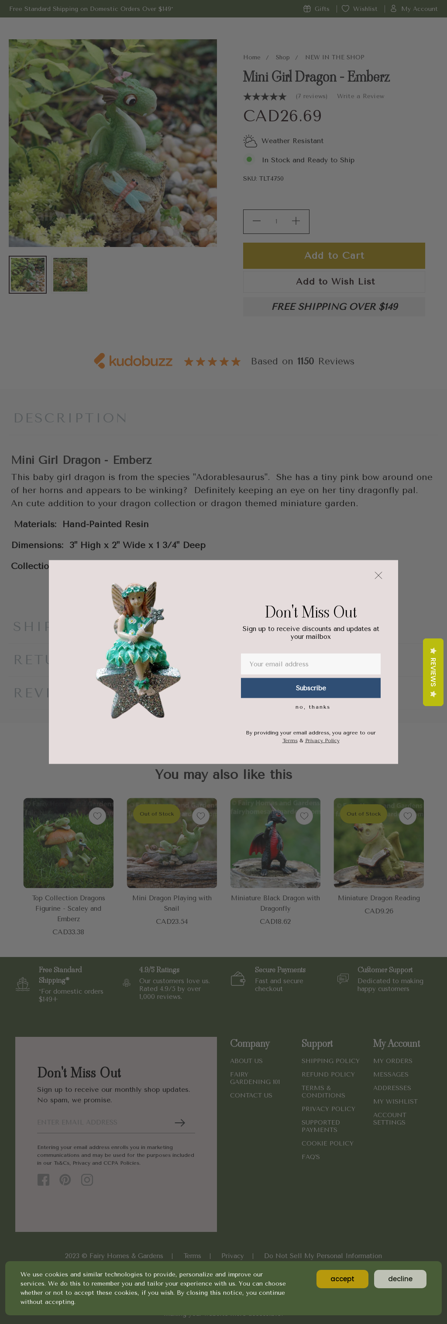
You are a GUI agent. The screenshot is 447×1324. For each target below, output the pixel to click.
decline (400, 1278)
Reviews (433, 672)
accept (342, 1278)
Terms (290, 740)
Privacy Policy (322, 740)
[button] (378, 575)
